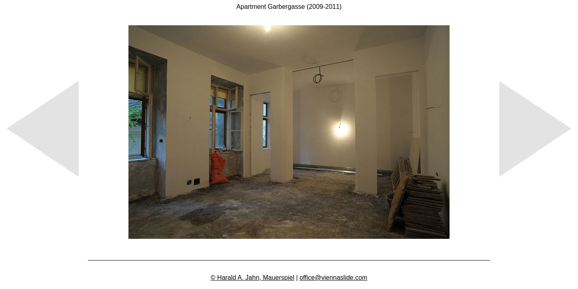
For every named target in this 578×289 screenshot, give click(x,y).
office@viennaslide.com (333, 277)
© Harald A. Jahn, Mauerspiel (252, 277)
